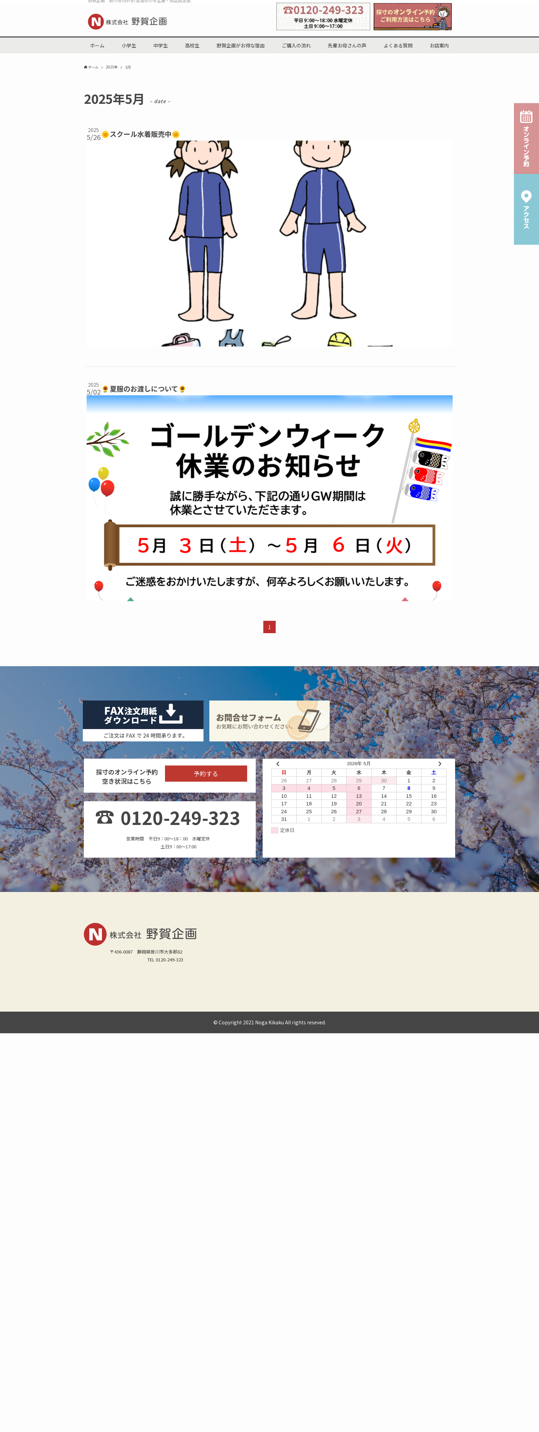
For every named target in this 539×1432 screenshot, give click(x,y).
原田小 (353, 1181)
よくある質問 (310, 1172)
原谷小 (312, 1181)
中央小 (332, 1181)
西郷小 (135, 1181)
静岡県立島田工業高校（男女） (269, 1207)
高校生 (135, 1172)
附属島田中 (332, 1198)
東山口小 (223, 1181)
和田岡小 (289, 1181)
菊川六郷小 (157, 1190)
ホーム (94, 1172)
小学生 (155, 1172)
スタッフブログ (159, 1216)
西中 (157, 1198)
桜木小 (266, 1181)
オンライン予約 (197, 1216)
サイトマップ (233, 1216)
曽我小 (373, 1181)
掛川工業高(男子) (141, 1207)
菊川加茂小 (98, 1190)
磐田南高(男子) (216, 1207)
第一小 (155, 1181)
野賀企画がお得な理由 (191, 1172)
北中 (91, 1198)
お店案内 (340, 1172)
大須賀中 (235, 1198)
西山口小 (178, 1181)
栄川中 (191, 1198)
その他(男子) (320, 1207)
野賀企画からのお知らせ (111, 1216)
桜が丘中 (137, 1198)
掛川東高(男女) (180, 1207)
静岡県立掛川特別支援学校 (377, 1198)
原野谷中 (112, 1198)
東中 (173, 1198)
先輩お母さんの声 (272, 1172)
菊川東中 (305, 1198)
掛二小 (246, 1181)
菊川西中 (280, 1198)
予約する (206, 960)
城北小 (94, 1181)
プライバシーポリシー (276, 1216)
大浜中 (257, 1198)
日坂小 (200, 1181)
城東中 (212, 1198)
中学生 (114, 1172)
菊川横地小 (128, 1190)
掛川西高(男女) (102, 1207)
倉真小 (114, 1181)
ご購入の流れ (234, 1172)
